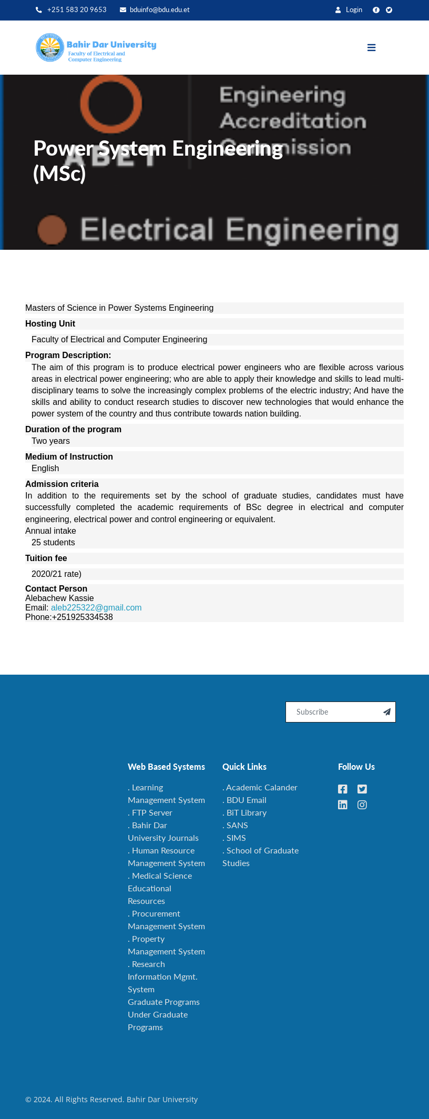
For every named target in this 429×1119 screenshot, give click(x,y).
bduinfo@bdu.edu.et (155, 10)
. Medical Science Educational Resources (160, 888)
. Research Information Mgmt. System (163, 976)
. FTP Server (150, 812)
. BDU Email (244, 800)
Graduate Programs (164, 1001)
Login (348, 10)
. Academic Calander (260, 787)
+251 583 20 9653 (71, 10)
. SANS (235, 825)
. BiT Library (244, 812)
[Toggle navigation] (379, 48)
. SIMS (234, 837)
